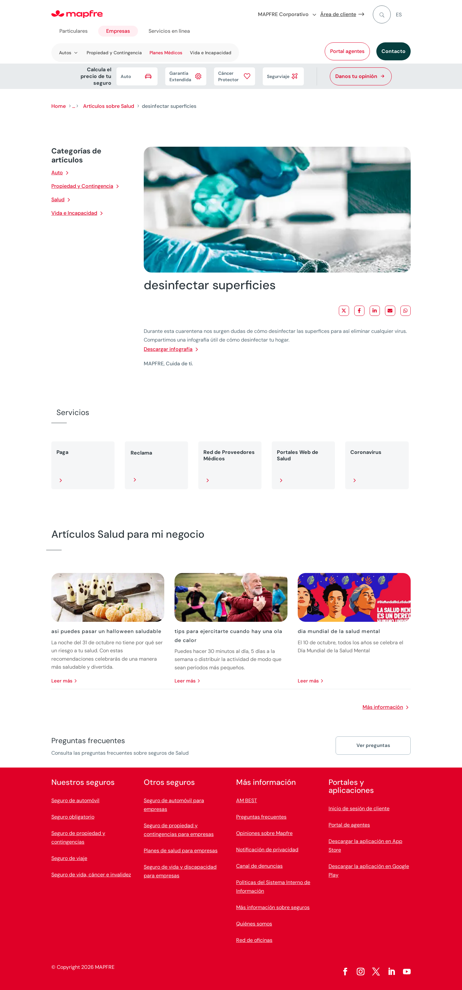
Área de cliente (338, 14)
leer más (62, 681)
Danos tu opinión (356, 76)
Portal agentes (347, 51)
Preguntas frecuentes (261, 816)
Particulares (73, 31)
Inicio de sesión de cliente (359, 808)
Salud (57, 199)
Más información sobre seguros (273, 907)
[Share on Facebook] (359, 311)
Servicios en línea (169, 31)
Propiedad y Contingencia (114, 53)
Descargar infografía (168, 349)
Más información (383, 707)
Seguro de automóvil (75, 800)
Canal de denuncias (259, 866)
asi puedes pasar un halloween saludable (106, 631)
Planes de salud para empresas (181, 850)
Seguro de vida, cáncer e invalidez (91, 874)
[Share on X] (344, 311)
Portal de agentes (349, 824)
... (73, 106)
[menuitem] (403, 14)
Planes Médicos (166, 53)
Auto (57, 172)
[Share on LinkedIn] (375, 311)
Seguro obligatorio (72, 816)
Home (58, 106)
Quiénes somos (254, 923)
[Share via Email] (390, 311)
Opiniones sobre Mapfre (264, 833)
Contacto (393, 51)
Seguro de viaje (69, 858)
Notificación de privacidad (267, 849)
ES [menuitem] (399, 14)
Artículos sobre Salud (108, 106)
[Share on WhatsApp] (405, 311)
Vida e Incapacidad (210, 53)
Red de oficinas (254, 940)
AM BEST (246, 800)
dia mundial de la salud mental (339, 631)
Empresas (118, 31)
